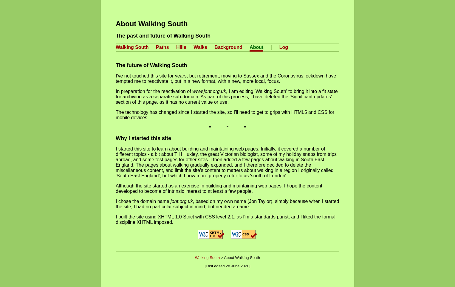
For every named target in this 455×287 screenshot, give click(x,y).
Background (228, 47)
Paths (162, 47)
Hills (181, 47)
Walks (200, 47)
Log (283, 47)
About (256, 47)
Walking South (132, 47)
